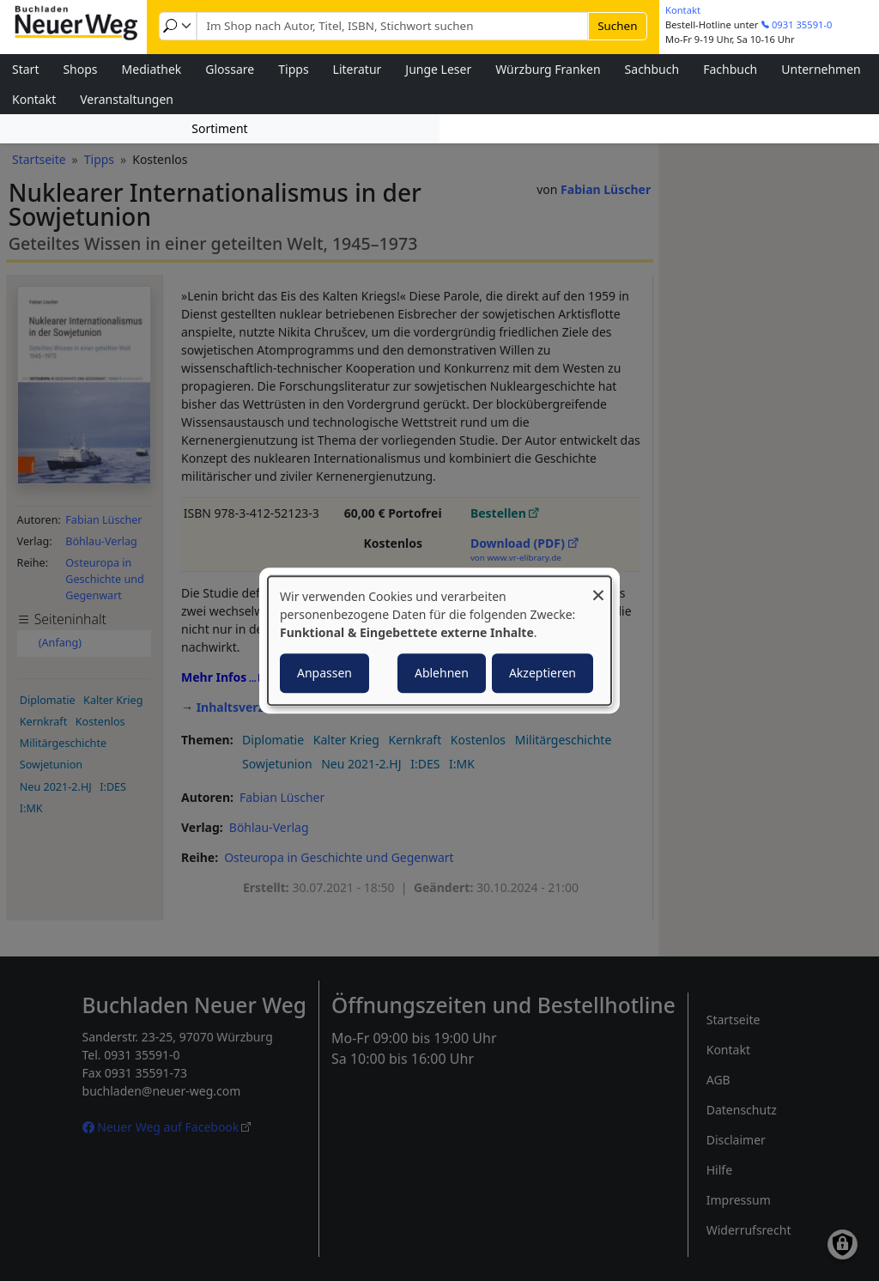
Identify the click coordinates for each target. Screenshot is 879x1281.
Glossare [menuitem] (229, 69)
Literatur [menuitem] (357, 69)
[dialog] (439, 640)
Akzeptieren (542, 673)
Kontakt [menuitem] (34, 99)
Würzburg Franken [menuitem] (547, 69)
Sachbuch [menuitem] (652, 69)
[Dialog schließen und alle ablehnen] (598, 587)
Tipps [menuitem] (293, 69)
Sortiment (219, 128)
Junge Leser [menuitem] (438, 69)
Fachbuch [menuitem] (730, 69)
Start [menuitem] (25, 69)
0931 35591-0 (802, 24)
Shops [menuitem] (80, 69)
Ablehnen (442, 673)
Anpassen (324, 673)
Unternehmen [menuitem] (820, 69)
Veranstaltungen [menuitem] (126, 99)
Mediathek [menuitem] (152, 69)
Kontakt (682, 9)
